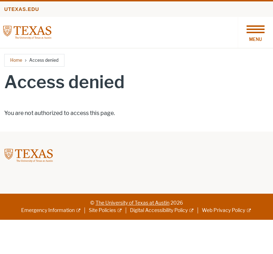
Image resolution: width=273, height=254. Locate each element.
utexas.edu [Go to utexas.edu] (21, 9)
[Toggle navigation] (255, 32)
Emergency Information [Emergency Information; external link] (48, 210)
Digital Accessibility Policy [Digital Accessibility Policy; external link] (159, 210)
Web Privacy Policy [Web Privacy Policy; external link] (223, 210)
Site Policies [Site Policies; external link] (102, 210)
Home (16, 60)
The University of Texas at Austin (132, 203)
